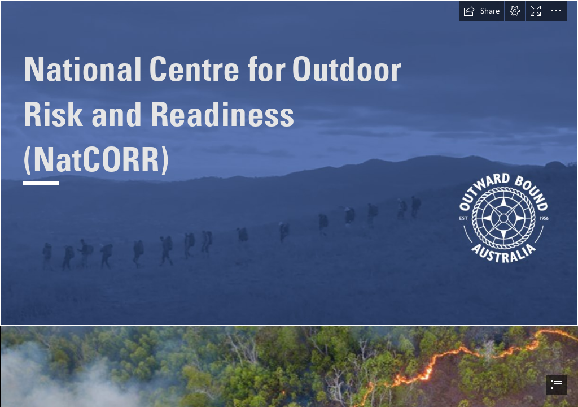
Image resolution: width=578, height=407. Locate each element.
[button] (481, 11)
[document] (289, 203)
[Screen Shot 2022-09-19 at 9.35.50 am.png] (289, 163)
